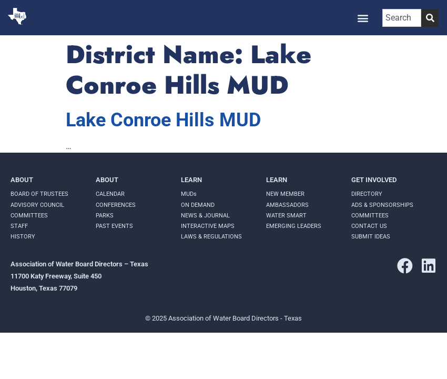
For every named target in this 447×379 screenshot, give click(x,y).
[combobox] (401, 18)
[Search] (430, 18)
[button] (363, 17)
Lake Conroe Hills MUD (163, 120)
